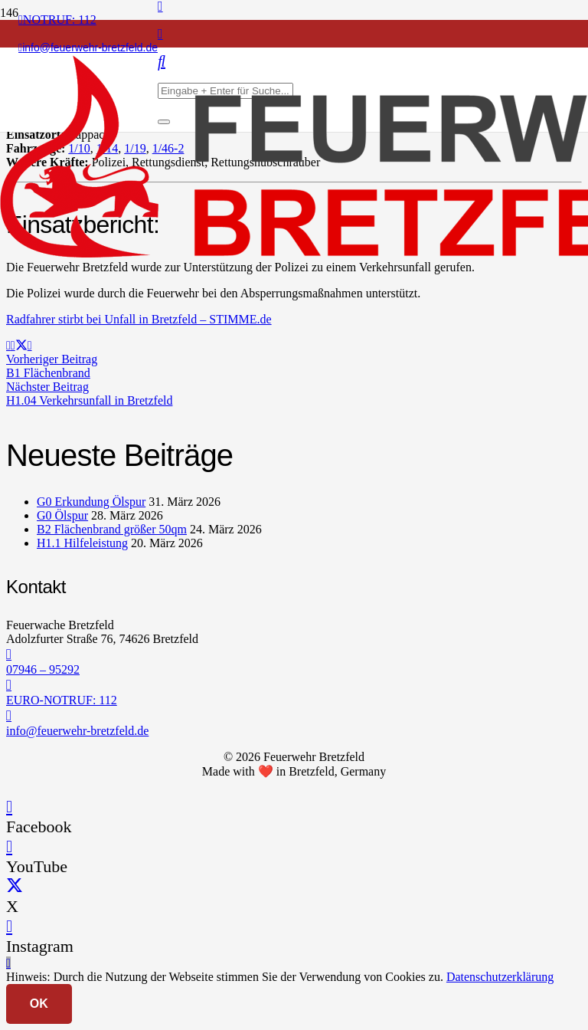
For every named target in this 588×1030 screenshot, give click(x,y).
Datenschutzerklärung (500, 976)
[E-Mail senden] (8, 345)
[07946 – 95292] (294, 654)
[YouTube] (9, 846)
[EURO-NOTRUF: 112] (294, 685)
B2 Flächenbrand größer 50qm (112, 529)
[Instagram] (160, 33)
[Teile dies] (13, 345)
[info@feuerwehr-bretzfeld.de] (294, 715)
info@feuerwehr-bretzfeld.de (77, 730)
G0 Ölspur (62, 515)
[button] (8, 962)
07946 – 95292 (43, 669)
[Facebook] (9, 806)
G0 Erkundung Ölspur (91, 501)
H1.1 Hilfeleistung (82, 542)
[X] (14, 886)
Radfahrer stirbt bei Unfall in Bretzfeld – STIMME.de (139, 319)
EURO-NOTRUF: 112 (61, 700)
